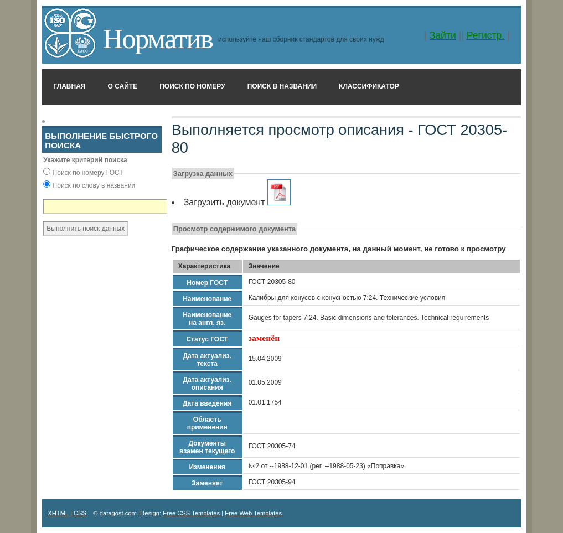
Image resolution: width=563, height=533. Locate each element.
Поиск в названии (282, 86)
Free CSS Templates (191, 513)
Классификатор (369, 86)
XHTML (58, 513)
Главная (69, 86)
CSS (80, 513)
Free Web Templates (253, 513)
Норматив (157, 38)
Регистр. (486, 35)
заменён (264, 338)
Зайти (443, 35)
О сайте (123, 86)
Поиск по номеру (192, 86)
